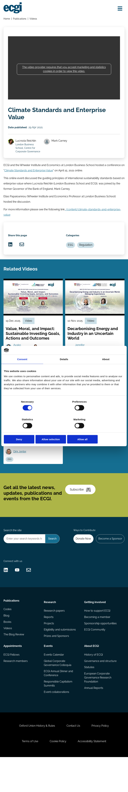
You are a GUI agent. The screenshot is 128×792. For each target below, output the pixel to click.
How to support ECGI (97, 637)
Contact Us (73, 757)
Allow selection (64, 430)
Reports (49, 643)
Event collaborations (56, 720)
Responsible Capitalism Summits (58, 711)
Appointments (13, 672)
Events (48, 672)
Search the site (13, 551)
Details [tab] (64, 368)
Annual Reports (93, 716)
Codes (8, 637)
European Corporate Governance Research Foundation (97, 705)
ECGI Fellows (12, 681)
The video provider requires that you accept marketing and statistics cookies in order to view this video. (64, 71)
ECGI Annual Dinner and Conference (58, 701)
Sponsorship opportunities (100, 650)
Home (7, 19)
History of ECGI (93, 681)
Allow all (105, 430)
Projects (49, 650)
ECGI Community (94, 657)
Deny (23, 430)
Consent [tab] (22, 368)
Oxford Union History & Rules (36, 757)
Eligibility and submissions (60, 657)
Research (50, 628)
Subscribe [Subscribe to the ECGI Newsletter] (81, 508)
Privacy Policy (101, 757)
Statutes (89, 695)
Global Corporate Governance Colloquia (58, 690)
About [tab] (106, 368)
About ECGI (91, 672)
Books (8, 650)
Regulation (87, 253)
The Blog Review (14, 663)
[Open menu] (119, 9)
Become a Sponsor (110, 559)
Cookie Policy (58, 774)
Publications (20, 19)
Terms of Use (28, 774)
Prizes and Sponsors (56, 663)
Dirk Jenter (20, 466)
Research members (16, 688)
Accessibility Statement (93, 774)
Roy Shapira (21, 457)
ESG (71, 253)
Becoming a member (97, 643)
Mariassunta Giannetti (48, 457)
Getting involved (95, 628)
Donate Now (82, 559)
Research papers (54, 637)
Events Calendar (54, 681)
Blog (7, 643)
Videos (34, 19)
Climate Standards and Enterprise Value (32, 175)
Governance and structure (100, 688)
